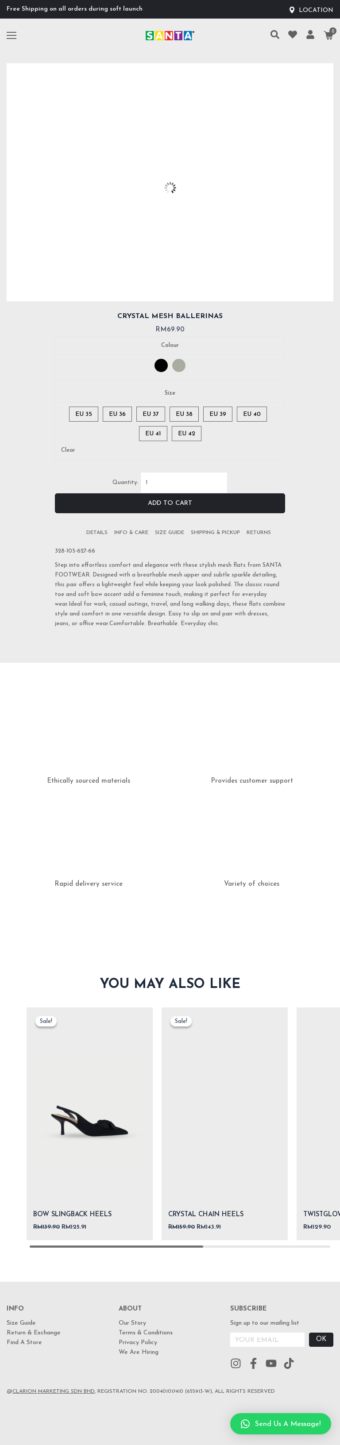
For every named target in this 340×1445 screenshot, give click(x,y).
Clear (68, 450)
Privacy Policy (138, 1342)
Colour (170, 345)
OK (321, 1339)
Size (170, 393)
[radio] (161, 365)
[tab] (97, 533)
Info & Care (131, 532)
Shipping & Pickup (215, 532)
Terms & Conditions (146, 1333)
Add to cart (170, 503)
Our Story (132, 1323)
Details (97, 532)
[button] (280, 1423)
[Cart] (328, 35)
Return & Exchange (34, 1333)
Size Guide (169, 532)
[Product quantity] (184, 482)
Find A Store (24, 1342)
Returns (259, 532)
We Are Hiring (138, 1352)
